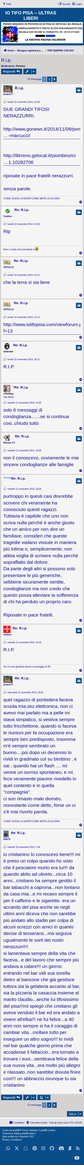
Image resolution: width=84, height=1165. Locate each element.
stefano (7, 634)
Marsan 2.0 (9, 442)
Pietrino (20, 66)
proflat (11, 1136)
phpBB (16, 1130)
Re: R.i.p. (22, 210)
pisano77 (8, 94)
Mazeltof (24, 1136)
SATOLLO (8, 267)
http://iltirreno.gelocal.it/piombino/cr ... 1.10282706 (39, 159)
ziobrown (8, 351)
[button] (54, 79)
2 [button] (49, 79)
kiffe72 (7, 839)
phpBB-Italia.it (29, 1133)
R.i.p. (6, 60)
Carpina (7, 216)
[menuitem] (6, 4)
